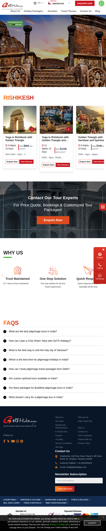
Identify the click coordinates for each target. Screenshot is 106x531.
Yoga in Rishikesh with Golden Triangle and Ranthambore (55, 139)
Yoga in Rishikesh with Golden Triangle (18, 139)
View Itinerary (26, 162)
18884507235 (58, 3)
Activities (52, 11)
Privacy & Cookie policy (60, 525)
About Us (15, 11)
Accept (92, 523)
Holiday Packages (34, 11)
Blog (97, 11)
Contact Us (86, 11)
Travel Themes (68, 11)
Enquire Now (84, 3)
